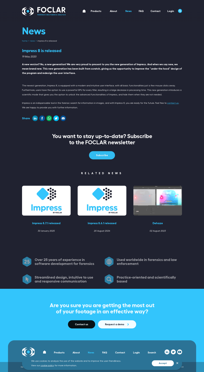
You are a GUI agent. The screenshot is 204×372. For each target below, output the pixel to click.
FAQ (104, 352)
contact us (173, 103)
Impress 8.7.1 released (46, 223)
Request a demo (117, 337)
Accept (163, 363)
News (91, 352)
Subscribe (102, 168)
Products (59, 352)
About (76, 352)
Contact (120, 352)
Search (152, 352)
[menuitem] (25, 41)
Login (136, 352)
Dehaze (158, 223)
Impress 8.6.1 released (102, 223)
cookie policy (47, 365)
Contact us (81, 337)
